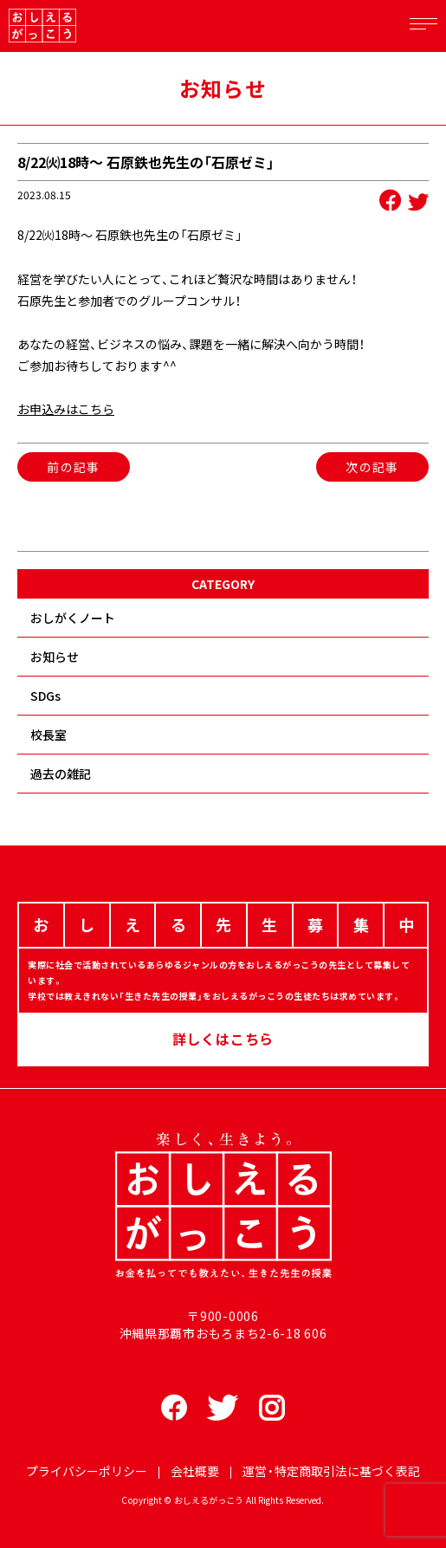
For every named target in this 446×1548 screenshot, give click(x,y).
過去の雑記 (60, 773)
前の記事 (73, 467)
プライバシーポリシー (86, 1471)
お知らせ (54, 656)
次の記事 (372, 467)
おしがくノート (72, 617)
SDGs (45, 695)
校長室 (48, 734)
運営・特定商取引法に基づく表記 (331, 1471)
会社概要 (195, 1471)
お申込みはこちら (65, 409)
